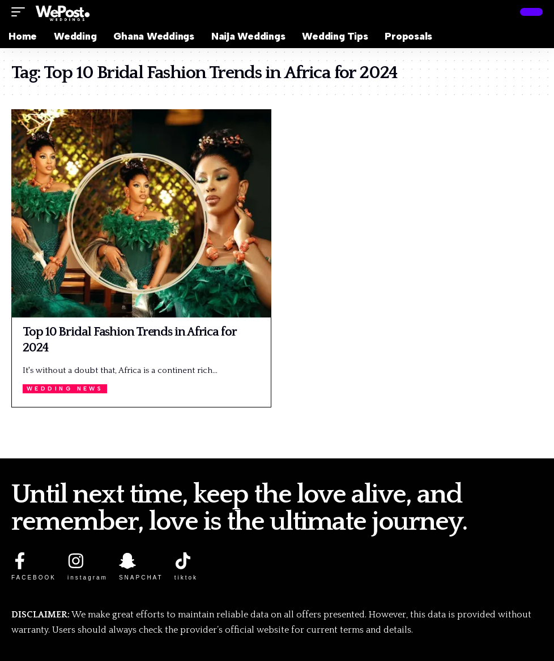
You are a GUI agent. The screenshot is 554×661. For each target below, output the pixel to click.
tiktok (186, 577)
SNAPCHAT (141, 577)
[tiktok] (182, 560)
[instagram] (75, 560)
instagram (87, 577)
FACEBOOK (33, 577)
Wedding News (65, 388)
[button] (21, 12)
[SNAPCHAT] (127, 560)
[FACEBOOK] (19, 560)
